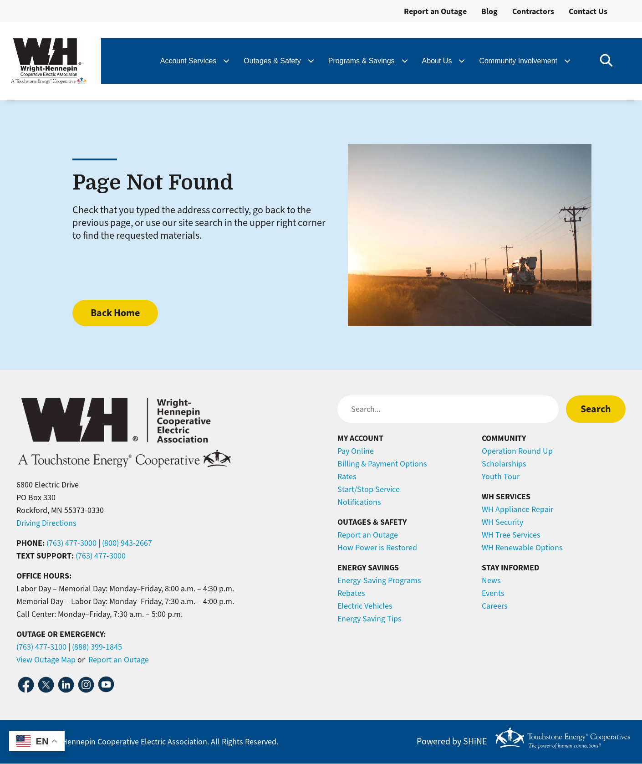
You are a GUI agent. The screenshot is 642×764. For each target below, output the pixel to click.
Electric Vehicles (364, 606)
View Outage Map (46, 660)
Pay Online (355, 451)
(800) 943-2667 (127, 543)
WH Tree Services (511, 535)
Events (493, 593)
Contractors (533, 11)
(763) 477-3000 (71, 543)
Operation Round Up (517, 451)
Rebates (351, 593)
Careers (495, 606)
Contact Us (588, 11)
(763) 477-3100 (41, 647)
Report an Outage (435, 11)
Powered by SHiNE (452, 741)
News (491, 580)
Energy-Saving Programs (379, 580)
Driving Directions (46, 523)
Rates (347, 477)
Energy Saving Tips (369, 619)
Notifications (359, 502)
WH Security (502, 522)
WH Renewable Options (522, 548)
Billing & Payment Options (382, 464)
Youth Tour (501, 477)
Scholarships (504, 464)
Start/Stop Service (368, 489)
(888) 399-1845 (97, 647)
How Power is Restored (377, 548)
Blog (489, 11)
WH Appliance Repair (517, 509)
